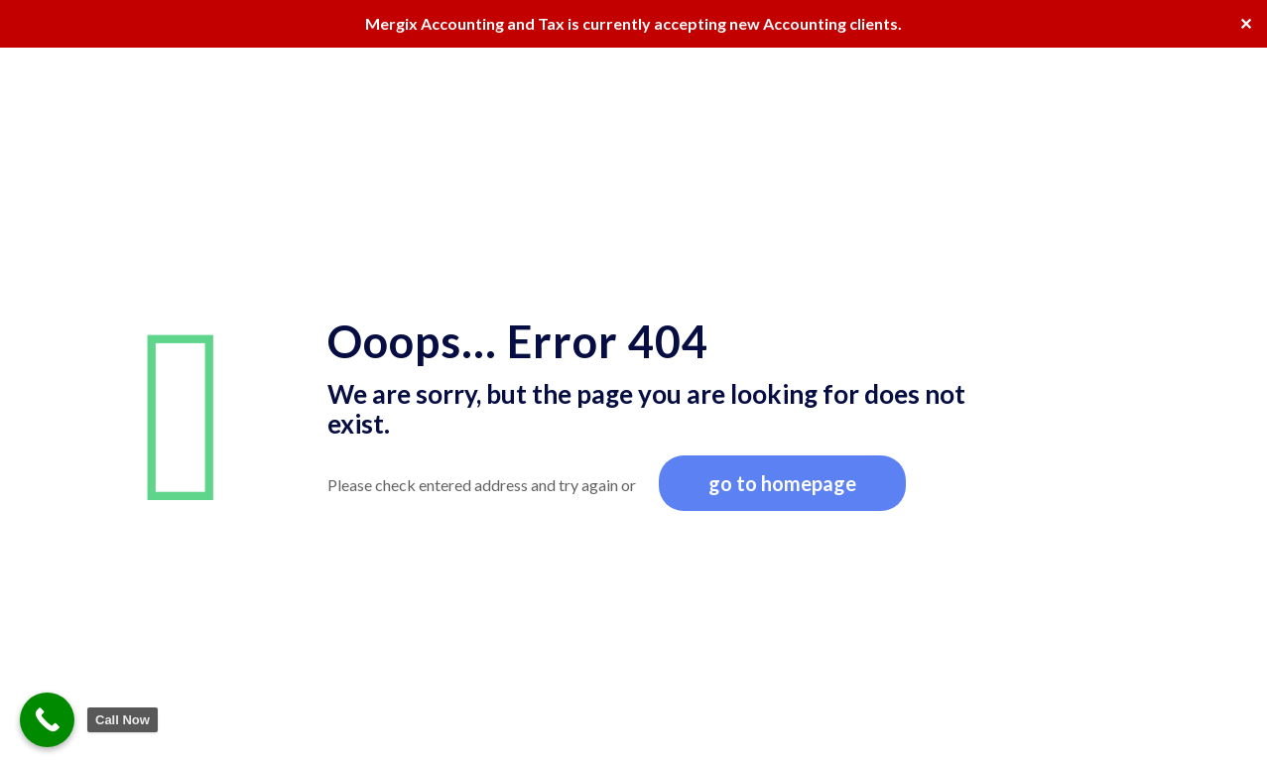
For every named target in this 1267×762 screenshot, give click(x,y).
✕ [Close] (1245, 23)
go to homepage (782, 483)
